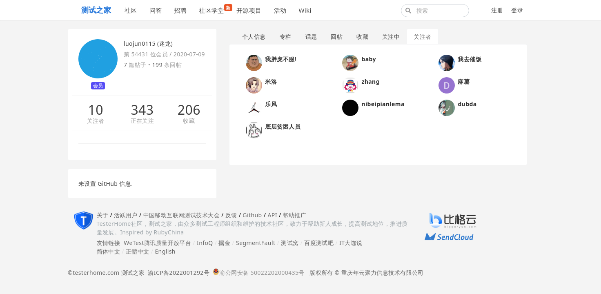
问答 (155, 10)
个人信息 (254, 36)
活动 (280, 10)
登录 (517, 10)
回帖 (337, 36)
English (165, 251)
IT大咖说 (351, 243)
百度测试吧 (319, 243)
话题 (311, 36)
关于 (103, 215)
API (272, 215)
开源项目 (249, 10)
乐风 (271, 104)
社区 (131, 10)
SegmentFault (255, 243)
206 (189, 110)
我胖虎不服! (280, 59)
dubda (467, 104)
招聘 (180, 10)
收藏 (189, 121)
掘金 (224, 243)
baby (368, 59)
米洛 (271, 81)
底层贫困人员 (282, 126)
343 (142, 110)
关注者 (96, 121)
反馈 (231, 215)
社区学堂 (214, 9)
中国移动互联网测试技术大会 (181, 215)
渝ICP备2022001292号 (177, 272)
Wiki (304, 10)
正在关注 (142, 121)
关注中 (391, 36)
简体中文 (108, 251)
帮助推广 (295, 215)
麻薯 (464, 81)
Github (252, 215)
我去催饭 (469, 59)
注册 (497, 10)
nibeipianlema (382, 104)
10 (95, 110)
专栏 (286, 36)
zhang (370, 81)
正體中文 (137, 251)
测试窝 (289, 243)
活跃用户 (126, 215)
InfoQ (205, 243)
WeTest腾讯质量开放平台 (157, 243)
